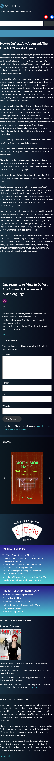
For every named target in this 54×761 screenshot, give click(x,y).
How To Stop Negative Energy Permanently (21, 570)
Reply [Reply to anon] (4, 334)
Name (5, 382)
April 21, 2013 (6, 308)
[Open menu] (1, 34)
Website (6, 406)
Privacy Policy (6, 755)
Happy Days (33, 687)
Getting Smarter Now (11, 598)
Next (49, 478)
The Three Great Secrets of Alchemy (18, 555)
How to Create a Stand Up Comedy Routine (21, 580)
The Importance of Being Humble (17, 567)
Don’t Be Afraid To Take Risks (15, 573)
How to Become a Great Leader (16, 601)
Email (5, 394)
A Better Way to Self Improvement (17, 594)
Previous (5, 478)
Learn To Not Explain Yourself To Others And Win (24, 577)
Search (49, 24)
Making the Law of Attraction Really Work (21, 605)
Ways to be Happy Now (12, 611)
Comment (7, 354)
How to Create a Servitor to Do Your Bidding (22, 564)
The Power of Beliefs (11, 608)
